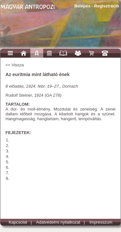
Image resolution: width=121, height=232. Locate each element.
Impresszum (100, 222)
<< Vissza (14, 65)
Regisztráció (106, 6)
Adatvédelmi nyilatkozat (58, 222)
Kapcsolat (18, 222)
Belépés (82, 6)
